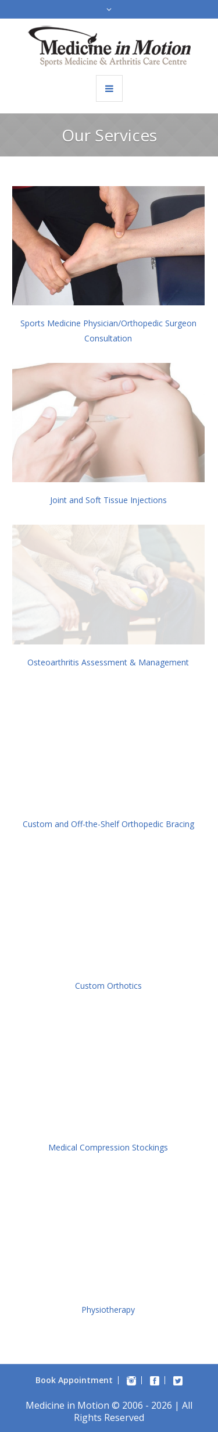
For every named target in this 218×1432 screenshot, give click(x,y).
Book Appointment (74, 1379)
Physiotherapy (108, 1309)
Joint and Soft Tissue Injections (108, 499)
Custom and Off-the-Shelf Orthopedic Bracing (108, 823)
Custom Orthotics (108, 985)
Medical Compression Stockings (108, 1147)
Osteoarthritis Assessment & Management (108, 662)
